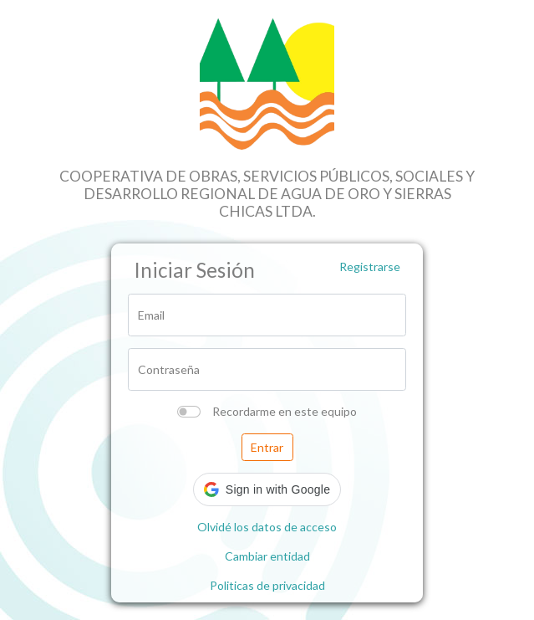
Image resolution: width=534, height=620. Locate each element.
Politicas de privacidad (267, 585)
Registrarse (369, 266)
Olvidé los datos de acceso (267, 527)
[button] (267, 489)
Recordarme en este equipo (284, 411)
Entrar (267, 447)
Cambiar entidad (267, 556)
